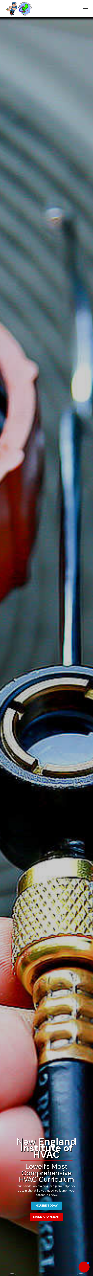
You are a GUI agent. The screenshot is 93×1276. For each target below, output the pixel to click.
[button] (84, 1267)
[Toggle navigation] (85, 8)
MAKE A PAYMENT (46, 1217)
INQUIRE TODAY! (47, 1205)
